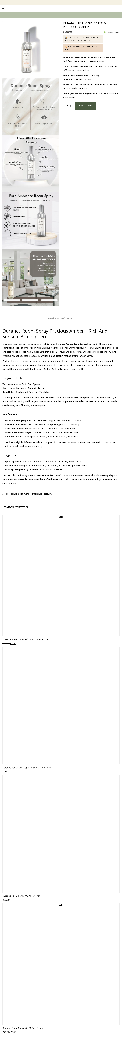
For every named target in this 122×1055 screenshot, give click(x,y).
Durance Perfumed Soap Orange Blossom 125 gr (27, 767)
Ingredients (67, 318)
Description (52, 318)
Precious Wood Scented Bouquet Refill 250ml (85, 442)
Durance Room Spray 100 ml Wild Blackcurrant (26, 639)
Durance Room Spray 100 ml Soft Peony (22, 1028)
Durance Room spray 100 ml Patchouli (22, 895)
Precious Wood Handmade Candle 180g (22, 446)
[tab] (52, 318)
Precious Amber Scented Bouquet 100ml (23, 355)
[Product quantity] (67, 106)
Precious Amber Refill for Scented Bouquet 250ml (59, 369)
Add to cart (85, 105)
